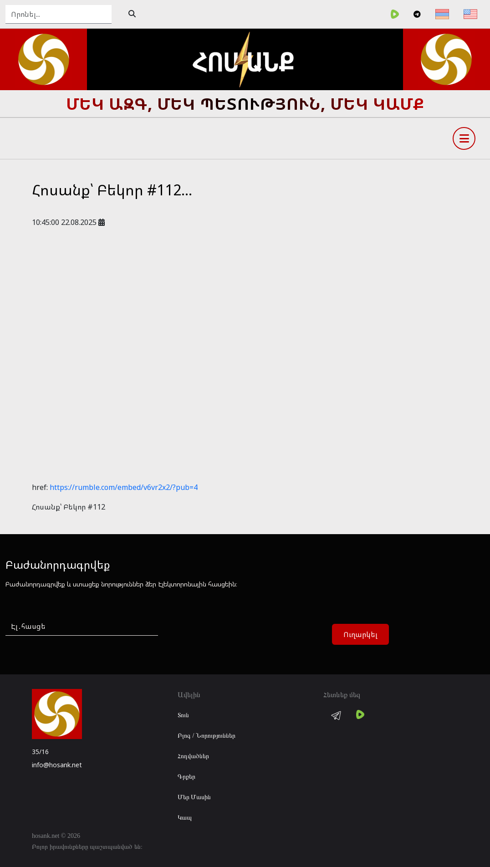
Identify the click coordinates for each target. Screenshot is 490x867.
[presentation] (238, 635)
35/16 (40, 751)
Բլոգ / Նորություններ (206, 735)
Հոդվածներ (193, 756)
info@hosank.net (57, 764)
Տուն (183, 715)
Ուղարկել (360, 634)
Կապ (185, 817)
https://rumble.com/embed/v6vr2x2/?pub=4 (124, 487)
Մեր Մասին (194, 797)
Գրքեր (186, 776)
